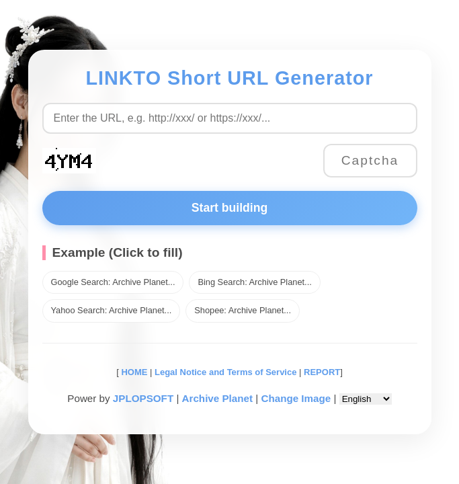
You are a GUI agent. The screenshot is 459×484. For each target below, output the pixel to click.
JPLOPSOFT (143, 398)
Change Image (296, 398)
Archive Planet (217, 398)
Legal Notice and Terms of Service (225, 372)
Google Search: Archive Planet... (113, 282)
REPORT (322, 372)
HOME (133, 372)
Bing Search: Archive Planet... (254, 282)
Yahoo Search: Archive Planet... (111, 310)
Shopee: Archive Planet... (242, 310)
